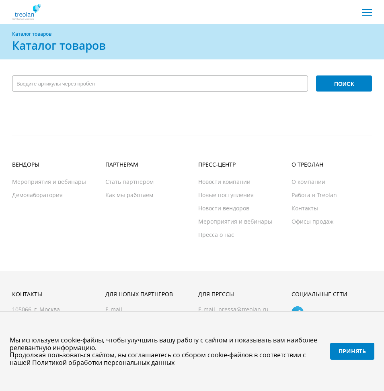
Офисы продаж (312, 221)
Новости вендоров (223, 208)
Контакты (305, 208)
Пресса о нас (216, 234)
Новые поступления (226, 195)
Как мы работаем (129, 195)
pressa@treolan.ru (243, 309)
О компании (308, 181)
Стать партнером (129, 181)
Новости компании (224, 181)
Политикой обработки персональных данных (103, 362)
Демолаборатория (37, 195)
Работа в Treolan (314, 195)
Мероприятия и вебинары (49, 181)
